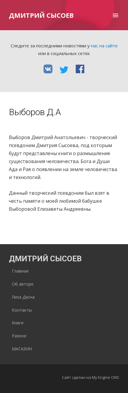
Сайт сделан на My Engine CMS (90, 377)
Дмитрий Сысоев (41, 15)
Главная (20, 271)
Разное (19, 336)
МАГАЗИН (22, 349)
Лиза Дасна (23, 297)
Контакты (22, 310)
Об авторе (22, 284)
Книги (17, 323)
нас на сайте (104, 46)
